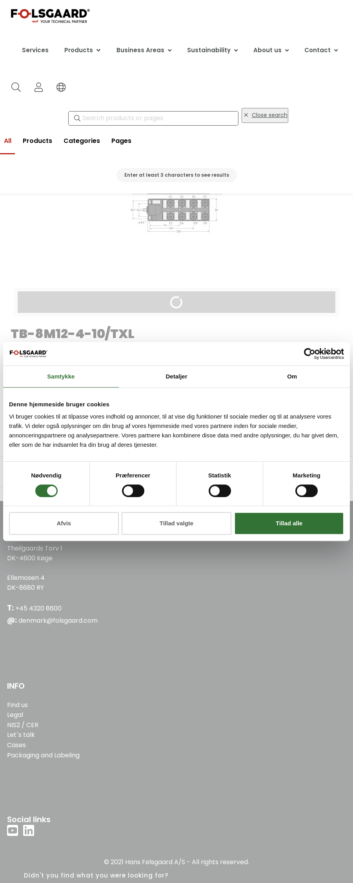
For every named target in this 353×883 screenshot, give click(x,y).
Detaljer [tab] (176, 376)
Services (35, 50)
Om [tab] (292, 376)
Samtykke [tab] (61, 376)
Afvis (63, 523)
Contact (317, 50)
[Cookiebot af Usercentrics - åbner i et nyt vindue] (309, 354)
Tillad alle (289, 523)
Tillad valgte (176, 523)
